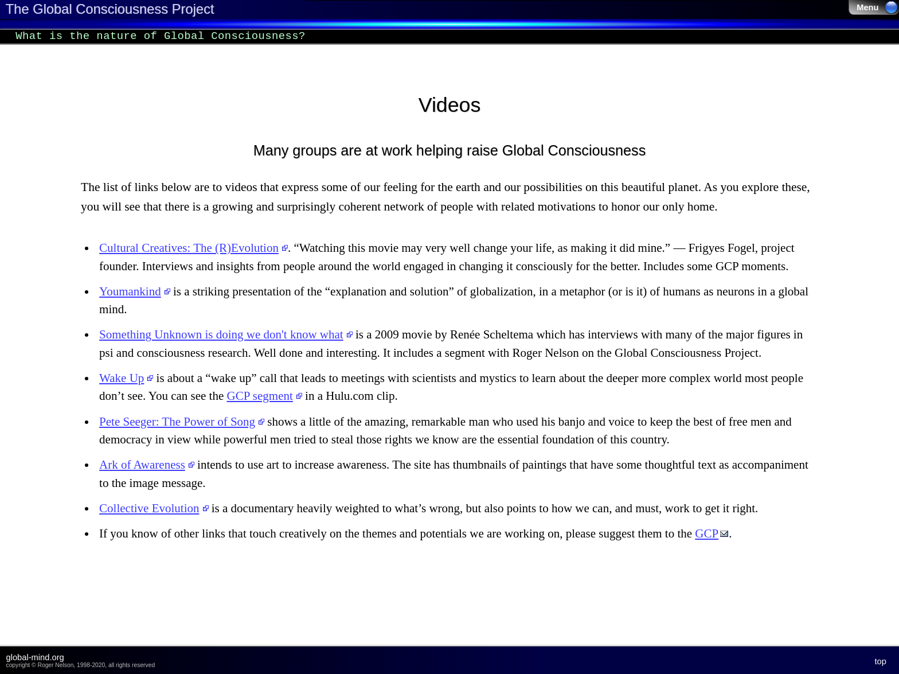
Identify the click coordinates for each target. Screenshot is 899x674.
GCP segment (260, 396)
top (880, 661)
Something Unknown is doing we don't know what (221, 334)
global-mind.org (35, 657)
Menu (877, 7)
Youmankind (130, 291)
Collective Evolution (149, 508)
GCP (706, 533)
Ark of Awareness (142, 465)
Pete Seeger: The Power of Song (177, 421)
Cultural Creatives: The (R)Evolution (189, 248)
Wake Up (121, 378)
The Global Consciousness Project (109, 9)
